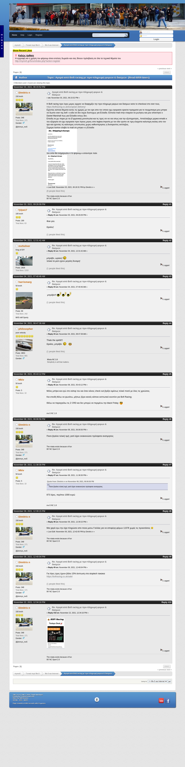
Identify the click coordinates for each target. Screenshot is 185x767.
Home (14, 35)
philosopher (26, 328)
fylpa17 (23, 209)
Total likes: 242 (21, 314)
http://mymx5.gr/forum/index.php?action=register (37, 61)
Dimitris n (24, 92)
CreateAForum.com (27, 696)
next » (169, 69)
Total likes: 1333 (22, 270)
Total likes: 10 (21, 393)
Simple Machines (37, 695)
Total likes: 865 (21, 356)
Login (30, 35)
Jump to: (144, 681)
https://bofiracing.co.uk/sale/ (60, 576)
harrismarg (25, 281)
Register (39, 35)
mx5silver (24, 246)
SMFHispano (23, 698)
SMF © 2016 (26, 695)
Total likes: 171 (21, 120)
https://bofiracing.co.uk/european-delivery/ (66, 107)
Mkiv (21, 379)
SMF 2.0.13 (16, 695)
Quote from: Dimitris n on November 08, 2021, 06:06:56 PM (70, 481)
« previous (161, 69)
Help (22, 35)
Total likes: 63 (21, 223)
